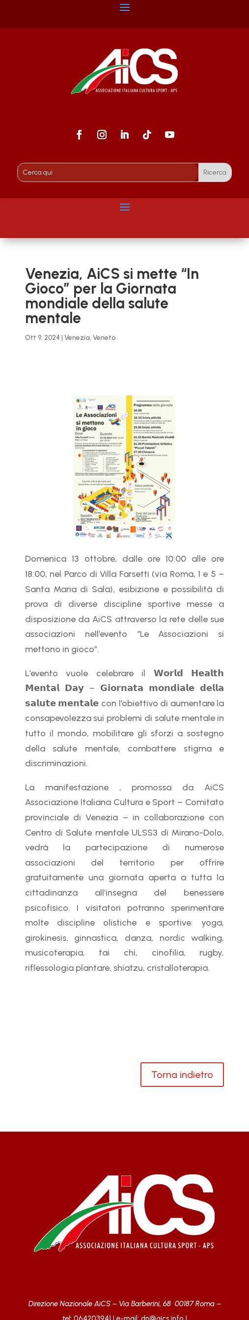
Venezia (77, 337)
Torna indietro (182, 1074)
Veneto (104, 337)
